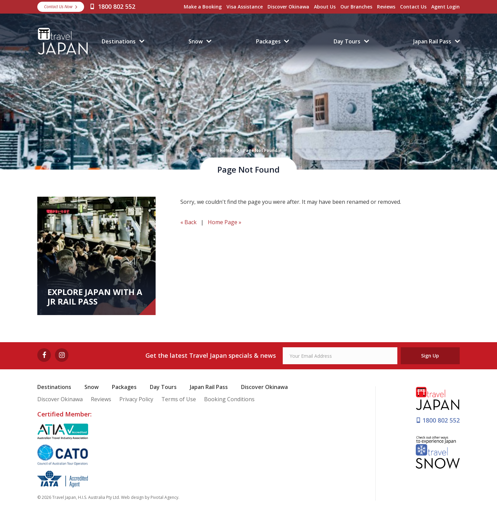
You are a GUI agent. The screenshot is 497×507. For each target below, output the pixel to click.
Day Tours (347, 41)
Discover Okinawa (288, 6)
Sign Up (430, 355)
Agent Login (445, 6)
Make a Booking (203, 6)
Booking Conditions (229, 399)
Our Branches (356, 6)
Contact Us (413, 6)
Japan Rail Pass (432, 41)
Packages (268, 41)
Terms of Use (178, 399)
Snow (195, 41)
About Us (325, 6)
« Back (188, 222)
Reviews (386, 6)
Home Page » (224, 222)
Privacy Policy (136, 399)
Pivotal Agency (164, 497)
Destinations (119, 41)
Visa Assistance (244, 6)
